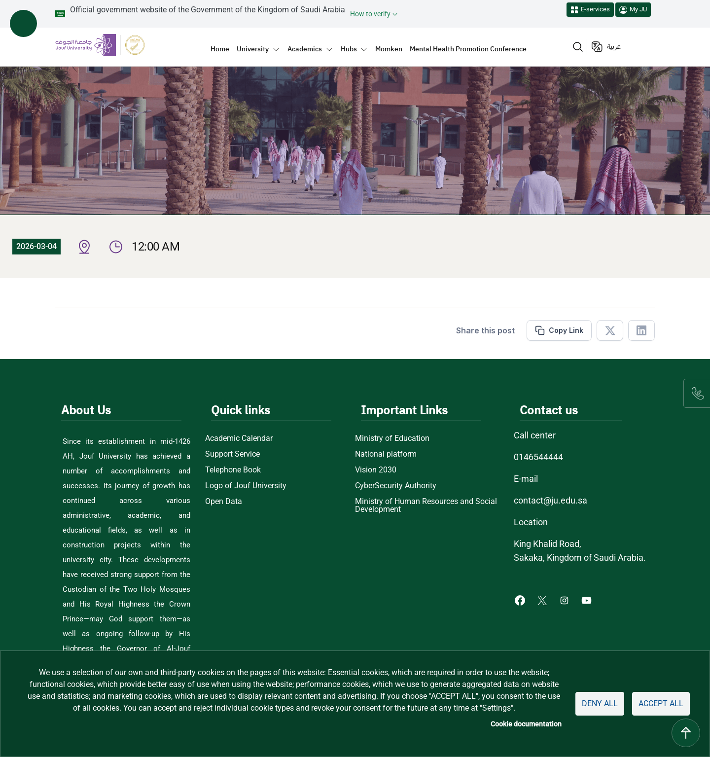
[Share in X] (610, 330)
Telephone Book (233, 470)
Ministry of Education (392, 438)
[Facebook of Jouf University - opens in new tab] (521, 600)
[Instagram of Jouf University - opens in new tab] (565, 600)
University (253, 48)
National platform (386, 454)
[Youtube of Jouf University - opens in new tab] (588, 600)
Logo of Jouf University (245, 486)
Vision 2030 (375, 470)
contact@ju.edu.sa (550, 500)
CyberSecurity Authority (395, 486)
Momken (388, 48)
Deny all (600, 703)
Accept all (661, 703)
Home (220, 48)
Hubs (349, 48)
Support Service (232, 454)
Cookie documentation (526, 724)
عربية (614, 46)
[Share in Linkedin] (641, 330)
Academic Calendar (239, 438)
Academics (304, 48)
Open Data (223, 501)
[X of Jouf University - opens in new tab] (543, 600)
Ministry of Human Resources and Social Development (426, 505)
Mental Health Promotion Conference (468, 48)
